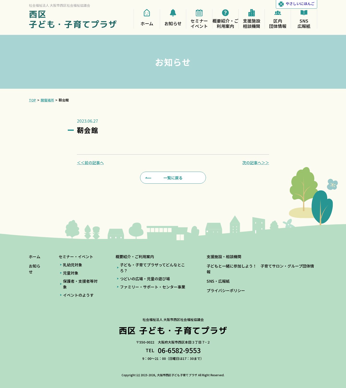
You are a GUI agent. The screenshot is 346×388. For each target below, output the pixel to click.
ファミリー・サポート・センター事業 (152, 287)
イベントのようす (78, 295)
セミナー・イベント (76, 256)
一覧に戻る (173, 178)
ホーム (34, 256)
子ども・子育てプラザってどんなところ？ (152, 267)
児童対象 (70, 273)
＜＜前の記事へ (90, 162)
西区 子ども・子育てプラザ (73, 19)
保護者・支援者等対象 (80, 284)
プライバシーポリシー (226, 290)
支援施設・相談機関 (224, 256)
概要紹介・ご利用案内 (135, 256)
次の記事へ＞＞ (255, 162)
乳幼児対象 (72, 265)
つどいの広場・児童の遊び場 (145, 279)
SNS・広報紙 (218, 281)
